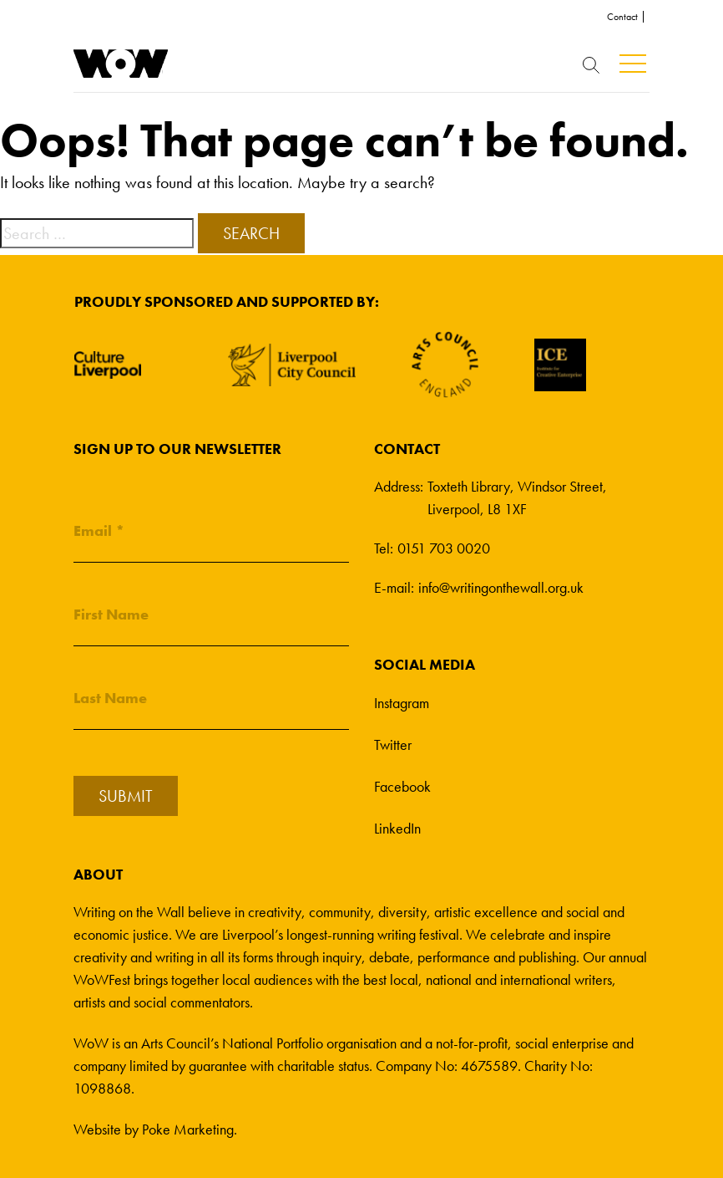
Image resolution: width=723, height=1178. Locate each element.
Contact (622, 16)
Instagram (401, 702)
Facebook (402, 786)
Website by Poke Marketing (153, 1129)
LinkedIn (397, 828)
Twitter (393, 744)
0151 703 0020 (443, 548)
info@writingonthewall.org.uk (501, 587)
